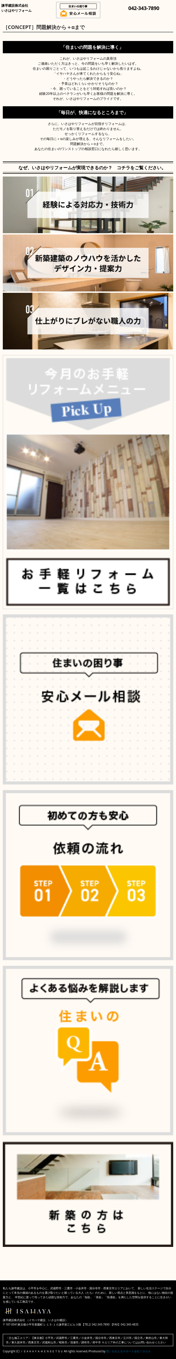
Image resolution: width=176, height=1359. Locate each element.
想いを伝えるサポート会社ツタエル (128, 1351)
